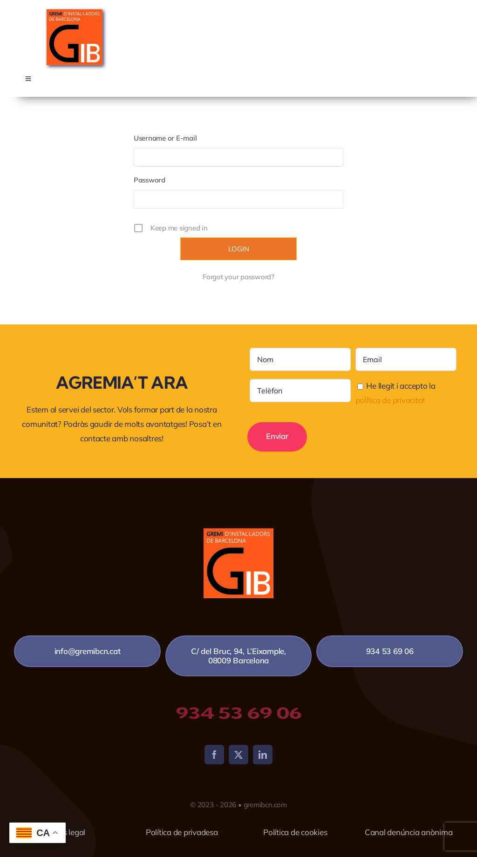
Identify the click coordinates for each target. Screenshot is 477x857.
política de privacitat (390, 400)
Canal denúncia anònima (408, 832)
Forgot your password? (238, 276)
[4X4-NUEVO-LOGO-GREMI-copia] (74, 13)
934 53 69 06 (238, 713)
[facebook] (214, 754)
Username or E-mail (165, 138)
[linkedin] (263, 754)
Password (149, 179)
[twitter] (238, 754)
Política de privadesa (182, 832)
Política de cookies (295, 832)
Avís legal (68, 832)
